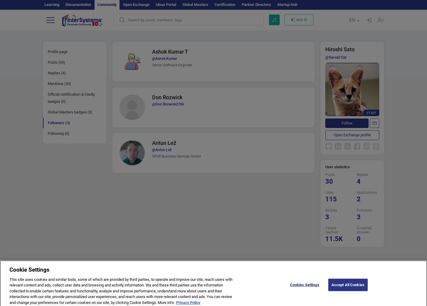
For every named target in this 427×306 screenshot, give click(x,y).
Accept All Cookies (348, 286)
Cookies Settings (304, 286)
